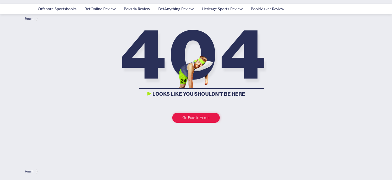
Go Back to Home (195, 117)
